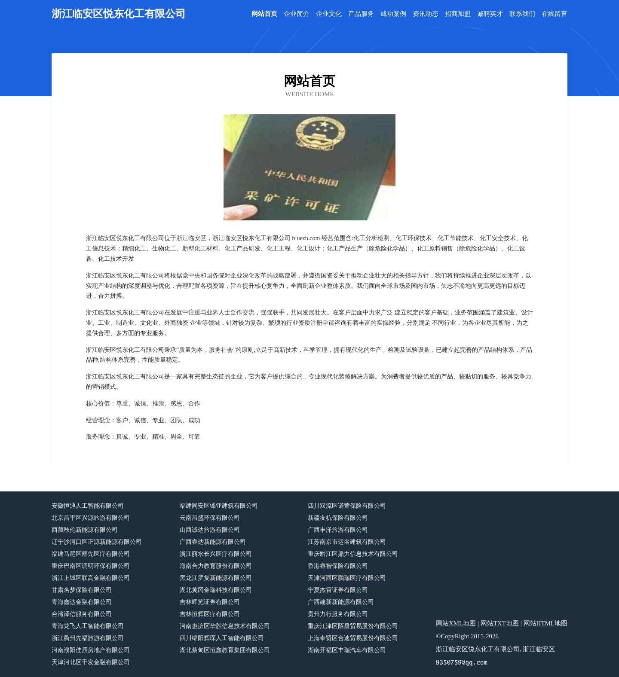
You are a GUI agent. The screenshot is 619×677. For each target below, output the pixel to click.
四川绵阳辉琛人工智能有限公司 (222, 638)
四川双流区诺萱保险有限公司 (347, 506)
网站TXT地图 (500, 623)
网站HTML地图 (546, 623)
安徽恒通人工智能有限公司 (88, 506)
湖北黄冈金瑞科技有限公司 (216, 590)
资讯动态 (425, 14)
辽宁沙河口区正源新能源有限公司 (97, 542)
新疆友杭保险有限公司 (338, 518)
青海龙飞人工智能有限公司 (88, 626)
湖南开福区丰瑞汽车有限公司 (347, 650)
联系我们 (522, 14)
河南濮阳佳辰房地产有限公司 (91, 650)
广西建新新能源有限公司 (341, 602)
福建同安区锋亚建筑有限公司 (219, 506)
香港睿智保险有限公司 (338, 566)
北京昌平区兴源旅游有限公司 (91, 518)
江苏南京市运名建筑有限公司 (347, 542)
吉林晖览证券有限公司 (210, 602)
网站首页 (264, 14)
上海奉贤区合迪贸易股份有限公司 (353, 638)
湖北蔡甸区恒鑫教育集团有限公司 (225, 650)
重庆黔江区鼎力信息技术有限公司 (353, 554)
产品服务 (361, 14)
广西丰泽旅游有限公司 (338, 530)
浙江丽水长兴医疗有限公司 (216, 554)
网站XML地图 (456, 623)
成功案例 (393, 14)
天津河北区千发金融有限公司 (91, 662)
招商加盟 (458, 14)
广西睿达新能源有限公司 (213, 542)
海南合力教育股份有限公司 (216, 566)
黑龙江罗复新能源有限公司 (216, 578)
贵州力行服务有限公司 (338, 614)
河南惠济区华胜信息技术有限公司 (225, 626)
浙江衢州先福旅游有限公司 (88, 638)
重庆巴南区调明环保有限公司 (91, 566)
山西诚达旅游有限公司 (210, 530)
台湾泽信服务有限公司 (82, 614)
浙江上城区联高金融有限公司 (91, 578)
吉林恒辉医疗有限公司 (210, 614)
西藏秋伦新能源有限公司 (85, 530)
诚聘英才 (490, 14)
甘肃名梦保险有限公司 (82, 590)
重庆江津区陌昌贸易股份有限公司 (353, 626)
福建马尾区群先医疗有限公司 (91, 554)
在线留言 (554, 14)
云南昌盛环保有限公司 (210, 518)
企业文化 (329, 14)
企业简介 (297, 14)
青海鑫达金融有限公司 (82, 602)
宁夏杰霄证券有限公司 (338, 590)
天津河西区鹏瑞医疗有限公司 (347, 578)
